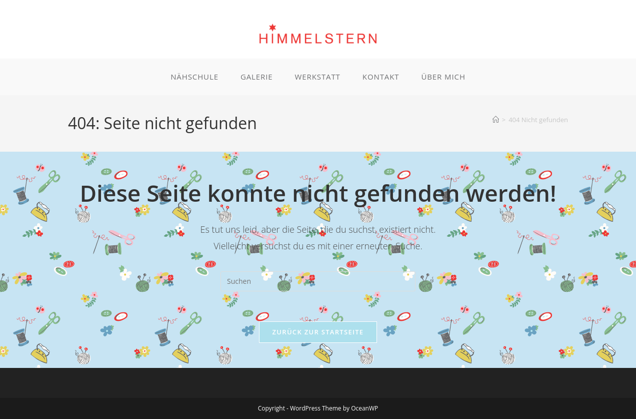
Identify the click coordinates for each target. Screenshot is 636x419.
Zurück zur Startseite (318, 331)
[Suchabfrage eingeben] (318, 281)
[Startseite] (495, 119)
